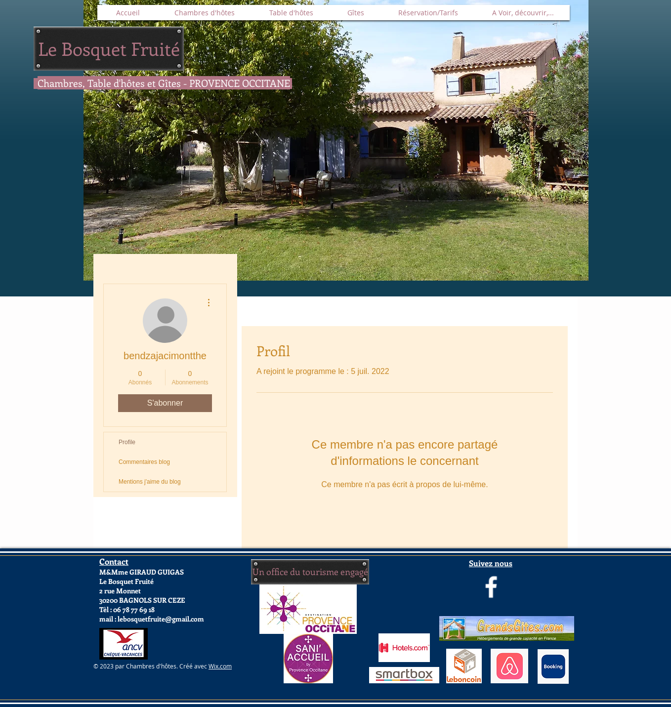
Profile (127, 442)
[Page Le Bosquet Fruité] (491, 587)
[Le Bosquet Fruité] (109, 49)
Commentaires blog (144, 461)
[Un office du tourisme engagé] (310, 571)
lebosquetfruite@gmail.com (161, 619)
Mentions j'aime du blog (150, 481)
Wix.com (220, 666)
